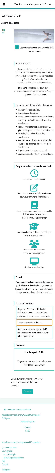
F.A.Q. (27, 430)
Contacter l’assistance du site (17, 409)
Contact (27, 427)
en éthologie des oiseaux (13, 457)
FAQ (3, 460)
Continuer (27, 391)
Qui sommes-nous (9, 447)
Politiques (6, 418)
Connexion (49, 4)
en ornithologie (9, 454)
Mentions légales (27, 421)
